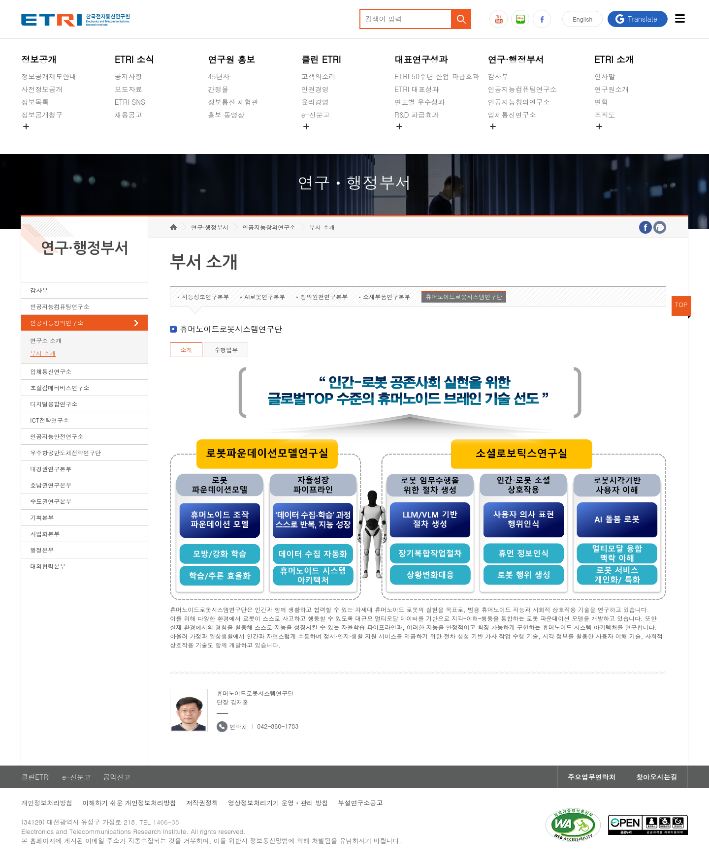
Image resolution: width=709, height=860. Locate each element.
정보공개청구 (42, 115)
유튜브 (498, 19)
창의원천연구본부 (324, 296)
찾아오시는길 (656, 777)
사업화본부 (45, 533)
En (582, 19)
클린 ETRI (321, 59)
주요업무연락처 (592, 777)
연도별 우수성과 (419, 102)
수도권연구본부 (50, 501)
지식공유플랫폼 (418, 138)
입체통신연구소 (512, 115)
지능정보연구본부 (205, 296)
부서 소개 (43, 353)
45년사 (218, 76)
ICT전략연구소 (49, 420)
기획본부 (42, 517)
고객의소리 (318, 76)
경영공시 (35, 138)
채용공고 (128, 115)
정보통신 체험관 (233, 102)
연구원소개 (611, 89)
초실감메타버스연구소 (522, 138)
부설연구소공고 (360, 802)
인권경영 (315, 89)
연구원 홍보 (231, 59)
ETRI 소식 (135, 59)
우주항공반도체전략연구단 (65, 452)
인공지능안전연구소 (56, 436)
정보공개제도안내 (48, 76)
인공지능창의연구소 (519, 102)
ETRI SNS (130, 102)
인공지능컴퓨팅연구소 (522, 89)
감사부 (498, 76)
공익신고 (315, 138)
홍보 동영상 (226, 115)
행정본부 (42, 550)
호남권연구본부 (50, 485)
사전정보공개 (42, 89)
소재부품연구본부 (386, 296)
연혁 (601, 102)
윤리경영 (315, 102)
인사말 (604, 76)
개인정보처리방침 (46, 802)
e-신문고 (315, 115)
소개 (186, 349)
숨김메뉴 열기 (26, 126)
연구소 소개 (46, 340)
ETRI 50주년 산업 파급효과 (436, 76)
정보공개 (39, 59)
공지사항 (128, 76)
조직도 (604, 115)
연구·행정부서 (516, 59)
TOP (681, 304)
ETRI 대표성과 (416, 89)
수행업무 (226, 349)
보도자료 (128, 89)
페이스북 (542, 19)
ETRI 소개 (614, 59)
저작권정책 (202, 802)
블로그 (520, 19)
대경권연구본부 (50, 468)
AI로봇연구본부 (264, 296)
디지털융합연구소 (53, 403)
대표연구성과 (421, 59)
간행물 (218, 89)
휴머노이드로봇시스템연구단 (463, 296)
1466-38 (166, 822)
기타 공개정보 (616, 138)
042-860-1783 (277, 726)
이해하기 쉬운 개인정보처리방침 (129, 802)
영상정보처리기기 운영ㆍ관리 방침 (278, 802)
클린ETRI (35, 777)
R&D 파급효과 (416, 115)
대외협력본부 (47, 566)
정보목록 (35, 102)
